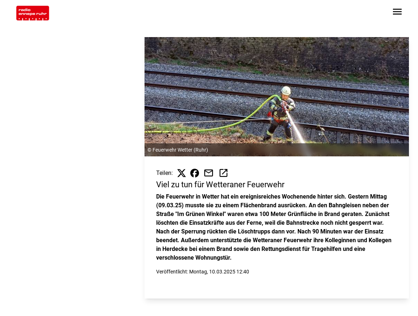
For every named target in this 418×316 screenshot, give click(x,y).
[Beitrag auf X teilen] (181, 173)
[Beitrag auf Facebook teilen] (194, 173)
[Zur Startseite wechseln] (32, 13)
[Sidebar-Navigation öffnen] (397, 13)
